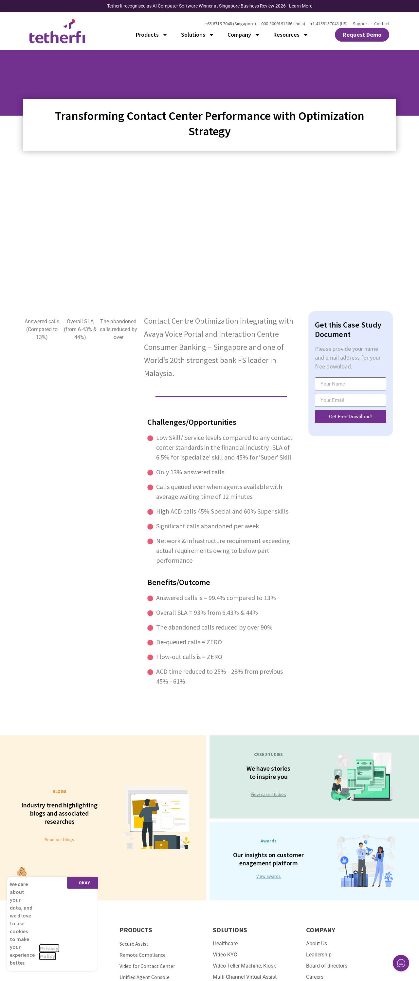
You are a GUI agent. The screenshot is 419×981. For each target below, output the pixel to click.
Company (244, 34)
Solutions (197, 34)
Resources (291, 34)
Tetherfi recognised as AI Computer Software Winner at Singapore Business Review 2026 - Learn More (209, 6)
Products (152, 34)
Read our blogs (59, 839)
